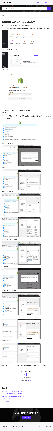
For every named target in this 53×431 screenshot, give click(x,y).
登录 (38, 2)
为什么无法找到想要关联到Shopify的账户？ (12, 393)
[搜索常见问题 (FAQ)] (26, 8)
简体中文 (47, 2)
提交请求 (30, 380)
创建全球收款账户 (6, 401)
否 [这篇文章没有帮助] (28, 374)
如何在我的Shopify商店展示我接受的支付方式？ (13, 396)
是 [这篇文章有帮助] (24, 374)
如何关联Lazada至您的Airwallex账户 (10, 399)
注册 (42, 2)
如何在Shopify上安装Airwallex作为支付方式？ (12, 391)
